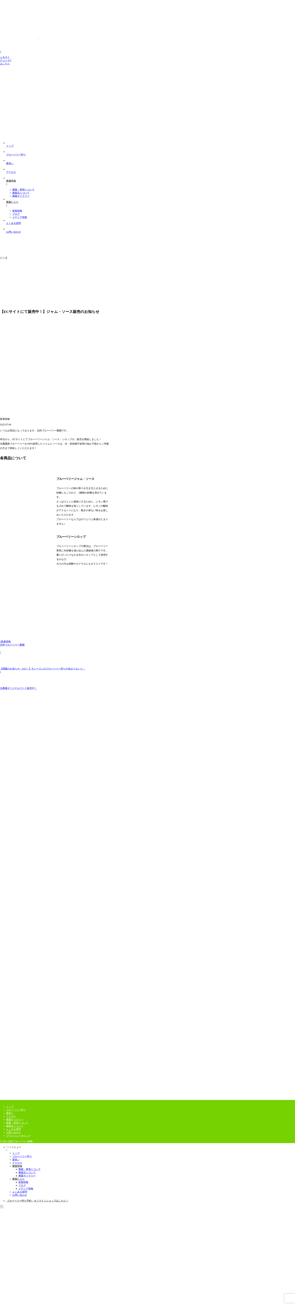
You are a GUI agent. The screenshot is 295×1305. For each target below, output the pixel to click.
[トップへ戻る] (1, 1206)
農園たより (18, 1179)
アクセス (11, 1116)
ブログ (22, 1185)
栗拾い (10, 1113)
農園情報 (17, 1166)
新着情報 (5, 641)
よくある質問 (13, 1129)
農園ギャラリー (14, 1119)
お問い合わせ (13, 1132)
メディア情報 (25, 1188)
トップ (10, 1106)
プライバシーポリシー (18, 1135)
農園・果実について (17, 1122)
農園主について (14, 1126)
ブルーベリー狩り (16, 1110)
